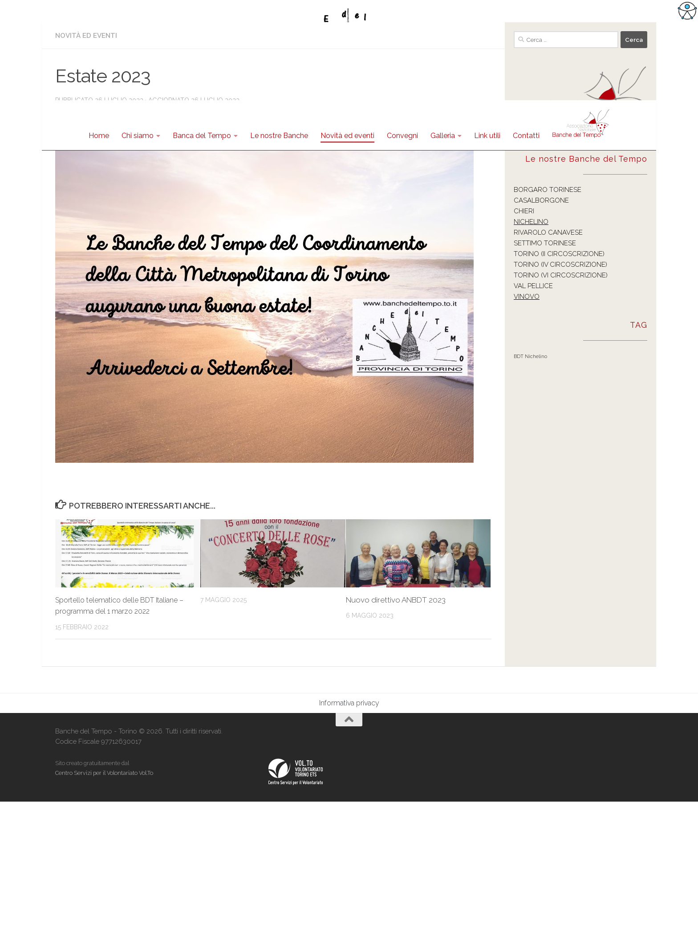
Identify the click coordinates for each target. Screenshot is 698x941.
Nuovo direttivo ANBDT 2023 (396, 739)
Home (99, 135)
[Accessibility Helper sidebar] (687, 10)
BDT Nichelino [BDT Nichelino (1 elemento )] (530, 495)
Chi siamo (138, 135)
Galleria (442, 135)
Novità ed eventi (347, 135)
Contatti (526, 135)
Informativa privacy (349, 842)
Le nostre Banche (279, 135)
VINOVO (527, 436)
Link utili (487, 135)
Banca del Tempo (202, 135)
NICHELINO (531, 361)
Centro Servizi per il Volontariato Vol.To (104, 912)
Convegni (402, 135)
